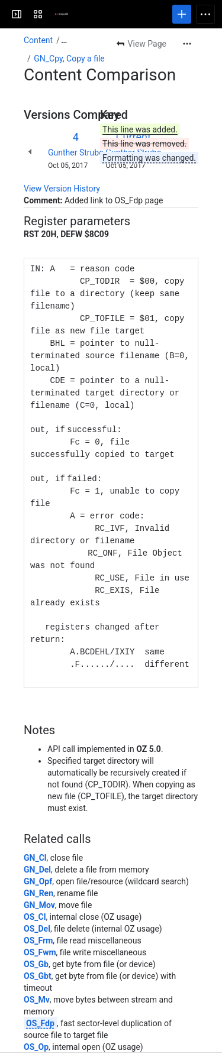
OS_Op (36, 1028)
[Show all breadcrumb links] (64, 40)
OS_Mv (37, 981)
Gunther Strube (76, 152)
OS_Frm (38, 922)
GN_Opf (38, 863)
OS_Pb (36, 1040)
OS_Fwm (40, 934)
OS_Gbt (38, 957)
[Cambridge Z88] (54, 14)
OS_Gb (36, 946)
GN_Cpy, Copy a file (69, 58)
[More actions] (187, 44)
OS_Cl (35, 898)
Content (38, 40)
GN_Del (37, 851)
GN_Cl (35, 839)
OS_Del (37, 910)
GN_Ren (38, 875)
